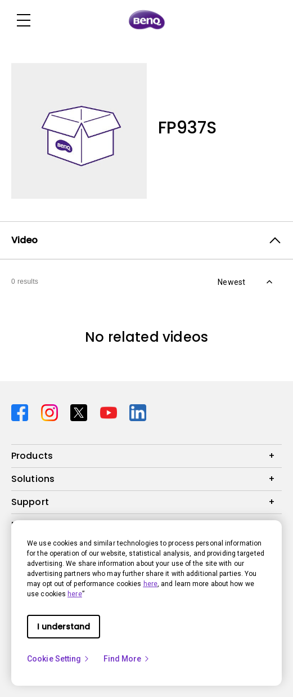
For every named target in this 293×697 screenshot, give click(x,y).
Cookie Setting (58, 658)
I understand (63, 626)
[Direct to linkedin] (137, 412)
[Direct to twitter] (80, 412)
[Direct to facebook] (21, 412)
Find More (127, 658)
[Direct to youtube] (110, 412)
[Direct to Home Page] (147, 20)
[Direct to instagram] (51, 412)
